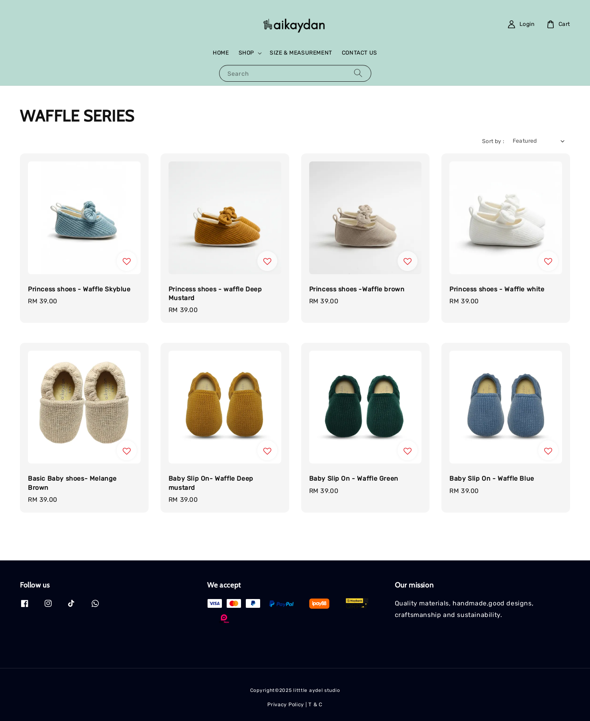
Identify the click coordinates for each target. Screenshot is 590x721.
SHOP (246, 52)
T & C (315, 704)
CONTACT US (359, 52)
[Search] (358, 73)
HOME (221, 52)
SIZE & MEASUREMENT (301, 52)
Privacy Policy (285, 704)
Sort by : (493, 141)
